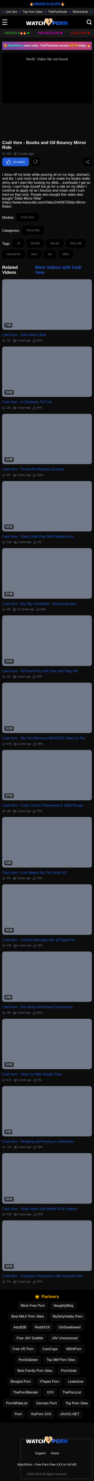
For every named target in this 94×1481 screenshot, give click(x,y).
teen (34, 254)
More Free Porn (33, 1305)
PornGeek (68, 1371)
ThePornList (71, 1392)
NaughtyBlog (63, 1305)
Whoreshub (80, 11)
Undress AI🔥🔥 (15, 33)
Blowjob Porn (21, 1381)
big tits (55, 243)
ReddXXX (42, 1327)
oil (18, 243)
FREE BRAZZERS (48, 33)
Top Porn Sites (33, 11)
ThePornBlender (25, 1392)
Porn (18, 1414)
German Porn (46, 1403)
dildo (66, 254)
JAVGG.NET (70, 1414)
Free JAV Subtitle (29, 1338)
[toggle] (4, 22)
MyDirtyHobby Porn (68, 1316)
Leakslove (75, 1381)
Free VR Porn (23, 1349)
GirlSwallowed (69, 1327)
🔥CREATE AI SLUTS (45, 4)
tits (50, 254)
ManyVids (33, 230)
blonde (35, 243)
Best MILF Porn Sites (27, 1316)
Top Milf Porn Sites (61, 1360)
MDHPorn (73, 1349)
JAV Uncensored (65, 1338)
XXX (50, 1392)
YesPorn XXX (40, 1414)
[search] (89, 22)
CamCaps (50, 1349)
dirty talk (75, 243)
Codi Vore (27, 217)
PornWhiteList (17, 1403)
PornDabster (28, 1360)
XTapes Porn (49, 1381)
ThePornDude (57, 11)
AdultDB (19, 1327)
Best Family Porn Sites (35, 1371)
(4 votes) (15, 162)
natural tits (13, 254)
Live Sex (11, 11)
